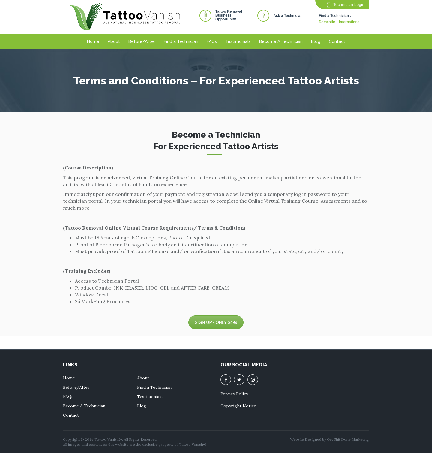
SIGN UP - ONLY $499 (216, 322)
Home (93, 41)
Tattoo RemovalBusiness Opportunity (228, 15)
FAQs (212, 41)
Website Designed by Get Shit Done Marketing (329, 439)
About (114, 41)
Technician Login (345, 4)
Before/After (141, 41)
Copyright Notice (238, 406)
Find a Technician (181, 41)
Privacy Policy (234, 394)
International (350, 22)
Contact (337, 41)
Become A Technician (281, 41)
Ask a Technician (287, 16)
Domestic (327, 22)
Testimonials (238, 41)
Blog (315, 41)
